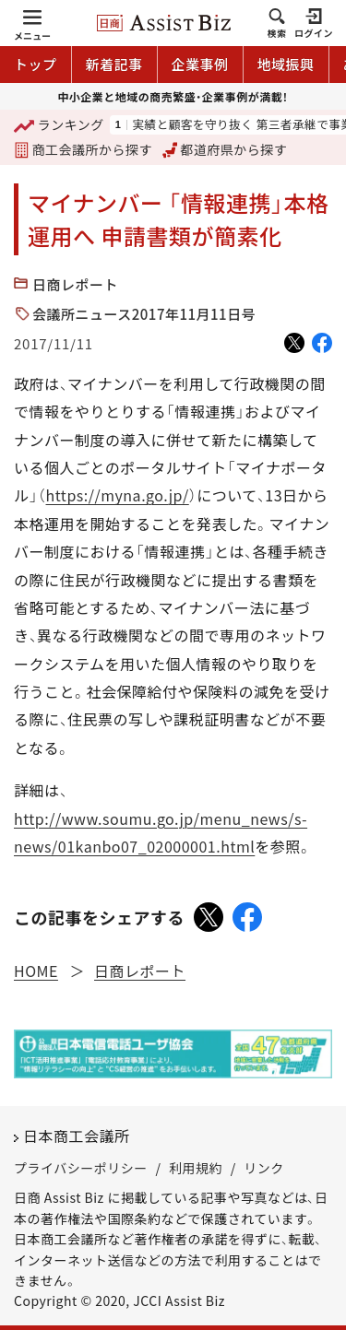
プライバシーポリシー (81, 1168)
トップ (35, 64)
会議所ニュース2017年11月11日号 (144, 314)
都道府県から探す (225, 149)
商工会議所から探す (83, 149)
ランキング (59, 125)
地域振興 (286, 64)
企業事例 (200, 64)
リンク (264, 1168)
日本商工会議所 (76, 1135)
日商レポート (75, 284)
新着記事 (114, 64)
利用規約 (195, 1168)
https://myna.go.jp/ (117, 495)
